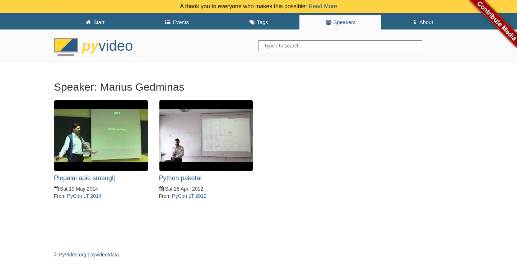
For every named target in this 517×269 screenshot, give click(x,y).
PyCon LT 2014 (84, 196)
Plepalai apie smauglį (84, 178)
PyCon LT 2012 (189, 196)
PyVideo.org (72, 254)
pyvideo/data (104, 254)
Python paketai (180, 178)
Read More (323, 6)
